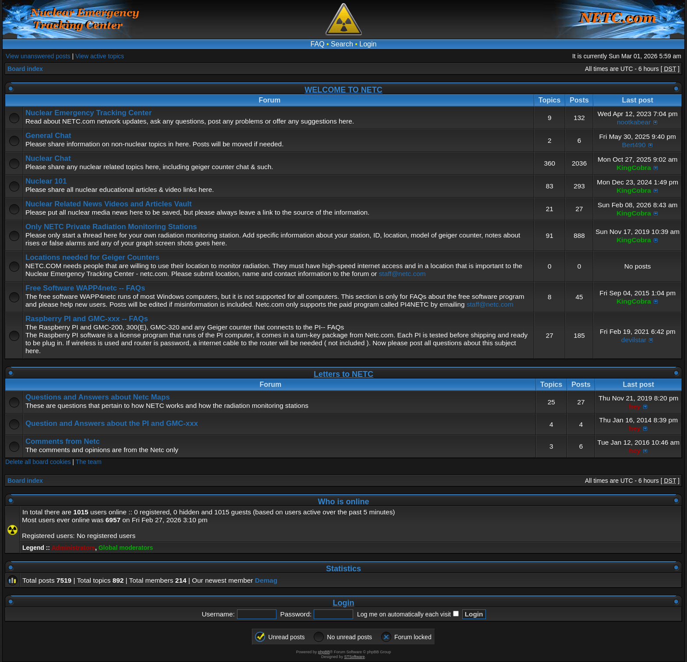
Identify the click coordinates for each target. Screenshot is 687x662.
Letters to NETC (343, 374)
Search (342, 44)
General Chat (48, 135)
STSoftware (354, 657)
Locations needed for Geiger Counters (92, 257)
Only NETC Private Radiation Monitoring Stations (111, 227)
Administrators (73, 547)
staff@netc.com (402, 273)
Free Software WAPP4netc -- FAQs (85, 288)
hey (635, 406)
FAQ (318, 44)
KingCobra (633, 167)
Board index (25, 68)
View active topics (99, 56)
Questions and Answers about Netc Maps (97, 397)
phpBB (324, 652)
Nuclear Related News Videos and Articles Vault (108, 204)
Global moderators (126, 547)
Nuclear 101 (46, 181)
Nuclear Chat (48, 158)
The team (89, 461)
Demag (266, 580)
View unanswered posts (38, 56)
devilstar (633, 339)
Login (367, 44)
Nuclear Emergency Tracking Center (88, 113)
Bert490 (634, 145)
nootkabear (634, 122)
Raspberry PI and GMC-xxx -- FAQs (86, 319)
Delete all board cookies (38, 461)
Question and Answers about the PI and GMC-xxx (111, 423)
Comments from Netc (62, 441)
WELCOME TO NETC (343, 89)
